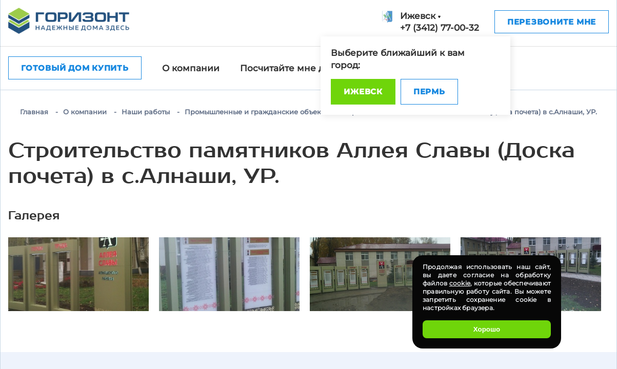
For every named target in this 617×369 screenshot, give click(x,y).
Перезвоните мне (551, 22)
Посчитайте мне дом (288, 68)
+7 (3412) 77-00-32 (439, 28)
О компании (191, 68)
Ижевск (363, 91)
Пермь (429, 91)
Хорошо (486, 329)
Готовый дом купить (75, 68)
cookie (459, 283)
